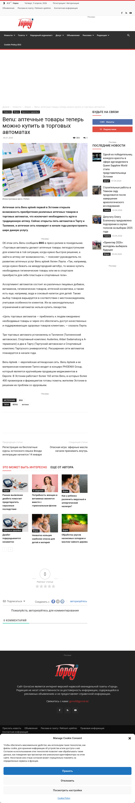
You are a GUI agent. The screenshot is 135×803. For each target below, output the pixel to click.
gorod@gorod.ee (78, 701)
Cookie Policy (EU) (12, 44)
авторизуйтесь (78, 601)
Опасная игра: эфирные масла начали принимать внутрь (69, 449)
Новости (9, 35)
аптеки (25, 404)
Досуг (60, 35)
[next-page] (10, 549)
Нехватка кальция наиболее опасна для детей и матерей (43, 539)
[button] (129, 738)
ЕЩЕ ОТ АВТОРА (61, 467)
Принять (67, 771)
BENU (15, 404)
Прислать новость (11, 728)
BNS (21, 400)
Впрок (28, 106)
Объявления (8, 8)
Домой (5, 106)
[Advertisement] (67, 76)
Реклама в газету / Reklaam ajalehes (34, 8)
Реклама (88, 35)
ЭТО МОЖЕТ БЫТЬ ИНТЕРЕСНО (24, 467)
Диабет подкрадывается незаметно (11, 538)
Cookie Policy (64, 798)
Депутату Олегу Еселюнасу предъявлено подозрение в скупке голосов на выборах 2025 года (118, 224)
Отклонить (67, 780)
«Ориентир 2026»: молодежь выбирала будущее (115, 246)
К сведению (38, 490)
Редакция (103, 35)
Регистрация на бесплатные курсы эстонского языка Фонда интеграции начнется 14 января (22, 451)
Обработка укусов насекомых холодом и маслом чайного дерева (75, 538)
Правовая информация (92, 728)
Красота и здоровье (30, 112)
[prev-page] (4, 549)
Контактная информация (66, 8)
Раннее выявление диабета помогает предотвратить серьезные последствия (12, 502)
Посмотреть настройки (67, 790)
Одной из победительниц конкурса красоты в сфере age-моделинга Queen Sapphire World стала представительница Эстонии (117, 165)
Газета (22, 35)
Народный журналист (41, 35)
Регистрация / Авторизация (66, 3)
